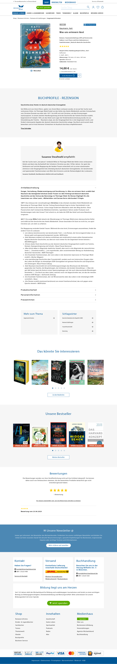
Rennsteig (65, 331)
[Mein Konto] (93, 7)
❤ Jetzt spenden (44, 8)
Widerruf (78, 660)
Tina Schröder (26, 128)
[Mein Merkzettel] (98, 7)
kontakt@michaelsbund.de (26, 569)
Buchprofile (84, 13)
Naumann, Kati (66, 28)
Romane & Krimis (19, 13)
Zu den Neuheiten (58, 395)
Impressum (35, 660)
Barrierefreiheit (67, 660)
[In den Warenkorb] (68, 75)
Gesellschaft (50, 619)
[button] (52, 388)
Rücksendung (63, 579)
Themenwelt (66, 13)
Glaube (75, 13)
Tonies (58, 13)
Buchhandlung (82, 634)
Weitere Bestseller (58, 457)
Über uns (80, 622)
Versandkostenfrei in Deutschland (25, 1)
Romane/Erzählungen (67, 322)
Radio (48, 631)
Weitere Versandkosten (53, 576)
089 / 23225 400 (22, 571)
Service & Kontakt (97, 1)
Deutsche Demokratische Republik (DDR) (72, 318)
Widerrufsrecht (50, 579)
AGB (83, 660)
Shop (46, 2)
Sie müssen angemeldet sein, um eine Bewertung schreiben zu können (58, 500)
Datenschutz (45, 660)
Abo (47, 634)
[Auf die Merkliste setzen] (79, 75)
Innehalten (57, 2)
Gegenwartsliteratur (29, 318)
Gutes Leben (50, 622)
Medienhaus (70, 2)
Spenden (82, 619)
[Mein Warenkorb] (102, 7)
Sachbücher (50, 13)
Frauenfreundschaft (67, 327)
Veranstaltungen (83, 628)
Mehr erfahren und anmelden (58, 545)
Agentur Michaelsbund (85, 631)
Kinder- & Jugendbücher (35, 13)
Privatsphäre (56, 660)
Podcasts (49, 628)
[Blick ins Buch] (35, 71)
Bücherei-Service (97, 13)
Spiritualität (50, 625)
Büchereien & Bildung (85, 625)
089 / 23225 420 (83, 576)
